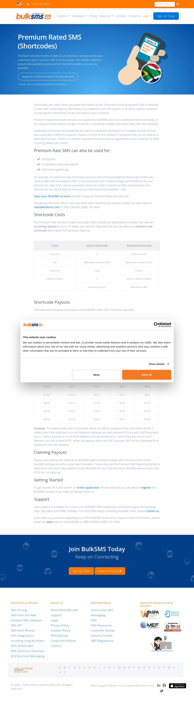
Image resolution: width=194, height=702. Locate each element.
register (146, 487)
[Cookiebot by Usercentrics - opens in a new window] (156, 324)
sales (49, 522)
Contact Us (135, 16)
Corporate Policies (63, 641)
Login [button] (146, 16)
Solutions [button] (62, 16)
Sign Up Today (166, 16)
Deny (96, 374)
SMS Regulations (102, 641)
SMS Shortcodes (22, 646)
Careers (56, 646)
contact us (152, 511)
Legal (54, 620)
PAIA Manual (59, 636)
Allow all (147, 374)
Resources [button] (105, 16)
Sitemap (19, 670)
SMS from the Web (23, 615)
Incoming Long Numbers (27, 641)
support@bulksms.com (140, 685)
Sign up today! (81, 571)
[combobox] (20, 5)
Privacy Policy (60, 625)
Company (121, 16)
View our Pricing (110, 571)
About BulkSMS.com (64, 610)
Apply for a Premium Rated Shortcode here (48, 76)
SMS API (16, 625)
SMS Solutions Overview (27, 651)
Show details (157, 363)
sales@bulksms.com (46, 207)
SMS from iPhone (22, 630)
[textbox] (20, 4)
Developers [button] (78, 16)
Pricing (93, 16)
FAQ (93, 620)
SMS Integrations (22, 636)
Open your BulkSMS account (52, 196)
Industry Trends (101, 636)
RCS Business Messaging (27, 656)
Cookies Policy (60, 630)
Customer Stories (103, 630)
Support (56, 615)
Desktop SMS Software (26, 620)
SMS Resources (101, 625)
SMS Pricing (19, 610)
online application (88, 487)
